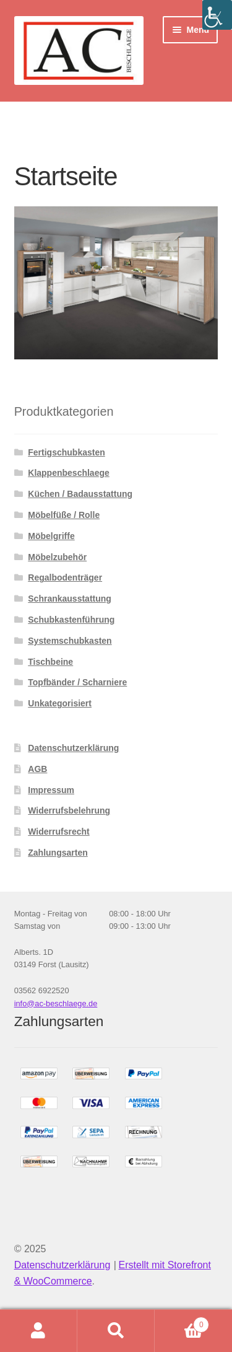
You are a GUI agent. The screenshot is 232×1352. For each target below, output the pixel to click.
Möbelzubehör (57, 557)
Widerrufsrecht (58, 831)
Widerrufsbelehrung (69, 810)
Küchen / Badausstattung (80, 494)
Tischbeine (50, 662)
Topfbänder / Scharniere (77, 682)
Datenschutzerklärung (73, 748)
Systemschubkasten (69, 641)
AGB (37, 769)
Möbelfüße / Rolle (64, 515)
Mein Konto (38, 1331)
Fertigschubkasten (66, 452)
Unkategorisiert (60, 703)
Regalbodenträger (65, 577)
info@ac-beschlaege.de (56, 1003)
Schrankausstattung (69, 599)
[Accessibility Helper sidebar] (217, 15)
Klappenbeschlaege (69, 473)
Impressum (51, 790)
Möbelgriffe (51, 536)
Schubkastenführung (71, 620)
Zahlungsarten (57, 853)
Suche (116, 1331)
